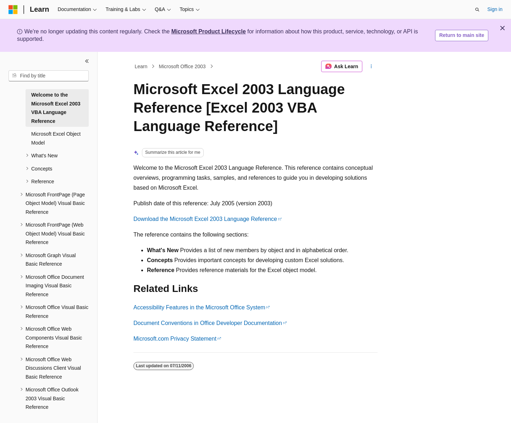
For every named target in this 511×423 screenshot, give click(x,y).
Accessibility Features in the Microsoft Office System (199, 307)
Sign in (494, 9)
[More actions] (371, 66)
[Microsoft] (13, 9)
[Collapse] (86, 61)
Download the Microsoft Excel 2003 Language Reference (205, 219)
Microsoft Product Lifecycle (208, 31)
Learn (141, 66)
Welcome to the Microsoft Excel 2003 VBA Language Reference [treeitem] (56, 108)
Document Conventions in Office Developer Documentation (207, 323)
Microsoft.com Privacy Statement (174, 339)
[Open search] (477, 9)
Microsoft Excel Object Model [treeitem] (56, 138)
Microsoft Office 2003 (182, 66)
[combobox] (49, 76)
